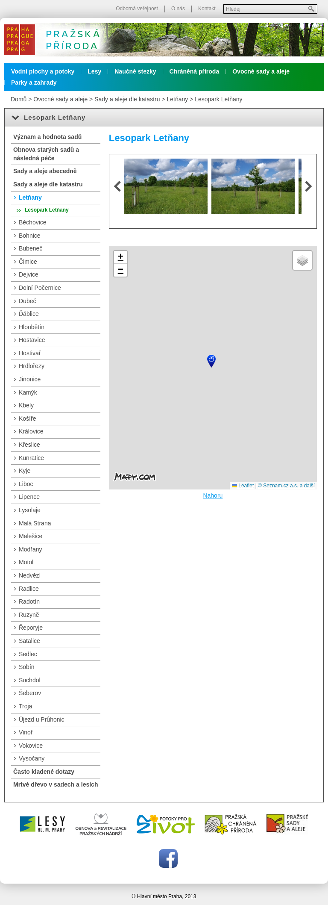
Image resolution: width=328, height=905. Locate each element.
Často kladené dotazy (43, 771)
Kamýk (28, 392)
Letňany (177, 99)
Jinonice (30, 379)
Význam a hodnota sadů (47, 136)
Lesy (94, 71)
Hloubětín (31, 327)
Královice (31, 431)
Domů (18, 99)
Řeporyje (31, 627)
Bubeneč (30, 248)
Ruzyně (29, 614)
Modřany (30, 549)
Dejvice (28, 274)
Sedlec (28, 654)
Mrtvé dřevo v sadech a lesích (55, 784)
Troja (25, 706)
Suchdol (30, 680)
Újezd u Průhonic (41, 719)
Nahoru (213, 495)
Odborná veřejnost (137, 9)
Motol (26, 562)
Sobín (27, 666)
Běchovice (33, 222)
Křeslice (29, 444)
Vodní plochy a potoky (42, 71)
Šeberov (30, 693)
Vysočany (31, 758)
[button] (211, 361)
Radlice (29, 588)
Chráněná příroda (195, 71)
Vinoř (25, 732)
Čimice (28, 261)
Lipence (29, 496)
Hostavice (32, 339)
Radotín (29, 601)
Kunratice (31, 457)
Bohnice (30, 235)
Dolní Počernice (40, 287)
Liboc (26, 484)
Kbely (26, 405)
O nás (178, 9)
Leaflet (243, 486)
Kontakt (207, 9)
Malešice (30, 536)
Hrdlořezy (31, 366)
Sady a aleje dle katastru (127, 99)
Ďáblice (29, 313)
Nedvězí (30, 575)
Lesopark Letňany (218, 99)
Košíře (27, 418)
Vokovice (31, 745)
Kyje (24, 470)
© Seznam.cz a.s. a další (286, 486)
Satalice (29, 640)
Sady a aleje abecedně (45, 171)
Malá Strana (35, 523)
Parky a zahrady (34, 82)
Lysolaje (30, 510)
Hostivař (30, 353)
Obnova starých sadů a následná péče (46, 154)
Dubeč (27, 301)
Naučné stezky (135, 71)
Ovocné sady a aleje (261, 71)
